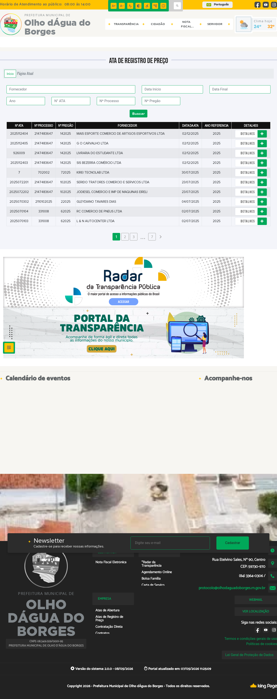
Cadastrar (232, 543)
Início (10, 73)
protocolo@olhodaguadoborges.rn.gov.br (232, 588)
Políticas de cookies (261, 644)
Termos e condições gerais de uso (250, 639)
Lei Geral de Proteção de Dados (249, 655)
